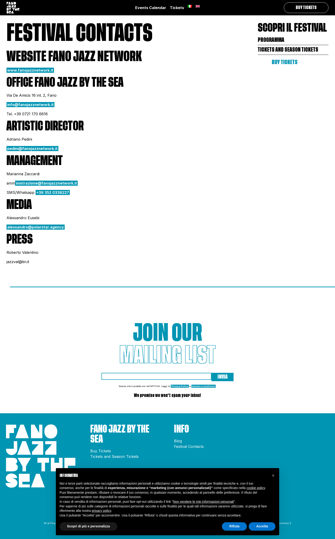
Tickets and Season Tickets (288, 49)
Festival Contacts (189, 446)
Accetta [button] (262, 526)
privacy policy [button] (101, 511)
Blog (178, 441)
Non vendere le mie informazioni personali (203, 501)
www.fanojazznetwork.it (30, 70)
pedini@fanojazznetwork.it (32, 148)
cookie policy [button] (256, 488)
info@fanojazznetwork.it (30, 104)
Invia (223, 377)
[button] (273, 475)
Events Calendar (150, 7)
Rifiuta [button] (234, 526)
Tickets (177, 7)
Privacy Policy (179, 386)
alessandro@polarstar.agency (35, 227)
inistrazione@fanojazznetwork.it (46, 183)
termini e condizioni (203, 386)
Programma (271, 39)
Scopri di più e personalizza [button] (88, 526)
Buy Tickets (306, 8)
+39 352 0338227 (52, 192)
